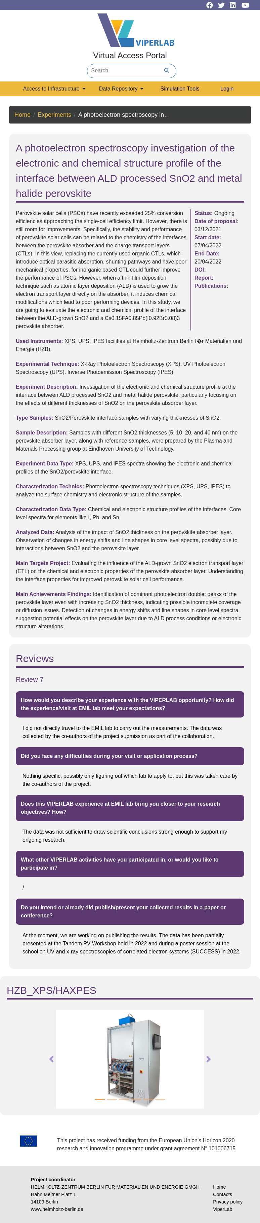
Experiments (54, 114)
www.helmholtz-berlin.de (57, 1209)
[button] (52, 1059)
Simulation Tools (179, 89)
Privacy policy (228, 1201)
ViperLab (222, 1209)
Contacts (222, 1194)
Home (22, 114)
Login (226, 89)
